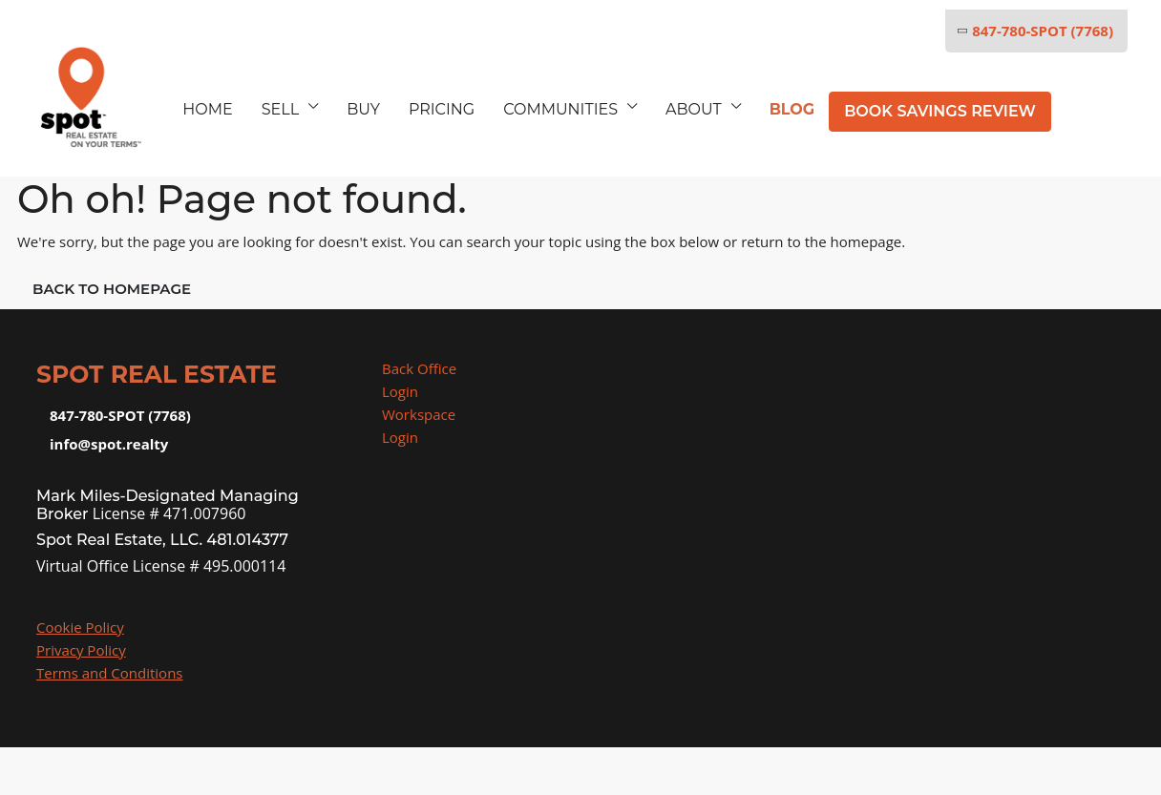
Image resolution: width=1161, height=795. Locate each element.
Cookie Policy (80, 627)
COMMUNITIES (560, 109)
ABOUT (693, 109)
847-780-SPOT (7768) (1034, 30)
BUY (363, 109)
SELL (280, 109)
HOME (207, 109)
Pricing (442, 109)
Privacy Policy (81, 649)
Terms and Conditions (109, 672)
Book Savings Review (940, 111)
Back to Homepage (111, 289)
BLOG (792, 109)
